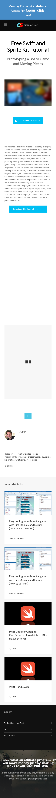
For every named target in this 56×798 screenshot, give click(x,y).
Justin (13, 649)
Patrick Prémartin (17, 538)
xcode (34, 459)
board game (15, 456)
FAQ (5, 729)
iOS (42, 456)
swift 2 (10, 459)
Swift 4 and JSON (19, 686)
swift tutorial (20, 459)
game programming (31, 456)
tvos (29, 459)
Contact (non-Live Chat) (14, 723)
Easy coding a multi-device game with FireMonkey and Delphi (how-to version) (27, 580)
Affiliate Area (9, 735)
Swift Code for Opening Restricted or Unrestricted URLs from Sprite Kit (28, 635)
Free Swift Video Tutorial (27, 453)
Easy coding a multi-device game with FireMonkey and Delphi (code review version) (27, 525)
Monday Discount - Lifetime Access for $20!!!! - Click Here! (27, 10)
